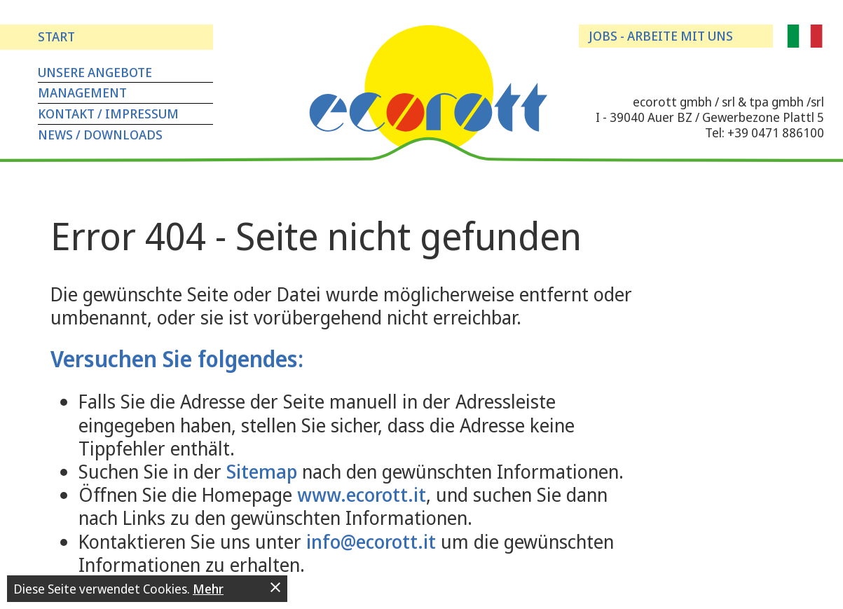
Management (82, 92)
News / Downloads (100, 134)
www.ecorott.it (361, 494)
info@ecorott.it (371, 541)
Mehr (208, 588)
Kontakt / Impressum (108, 113)
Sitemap (261, 471)
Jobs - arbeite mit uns (661, 35)
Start (56, 36)
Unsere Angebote (95, 72)
